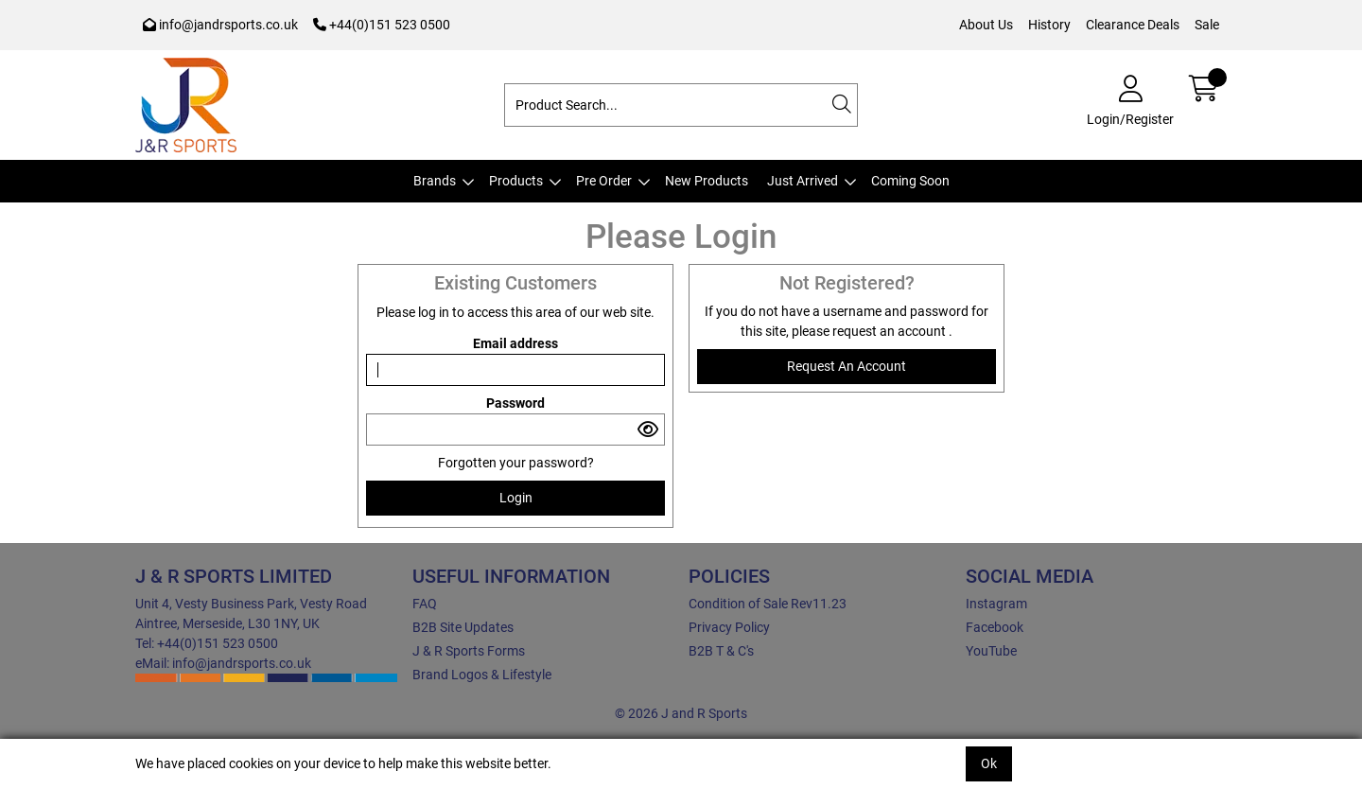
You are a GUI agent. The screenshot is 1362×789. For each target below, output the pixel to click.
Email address (515, 343)
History (1049, 24)
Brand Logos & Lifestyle (481, 674)
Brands (434, 180)
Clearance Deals (1132, 24)
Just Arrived (802, 180)
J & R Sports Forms (468, 650)
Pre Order (604, 180)
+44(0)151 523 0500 (381, 24)
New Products (706, 180)
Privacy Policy (729, 627)
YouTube (991, 650)
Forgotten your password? (516, 462)
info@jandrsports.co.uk (220, 24)
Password (515, 403)
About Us (986, 24)
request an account (890, 331)
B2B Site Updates (463, 627)
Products (516, 180)
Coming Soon (910, 180)
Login (516, 497)
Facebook (994, 627)
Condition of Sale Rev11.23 (768, 603)
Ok (989, 763)
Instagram (996, 603)
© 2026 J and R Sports (681, 713)
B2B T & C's (721, 650)
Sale (1207, 24)
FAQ (424, 603)
